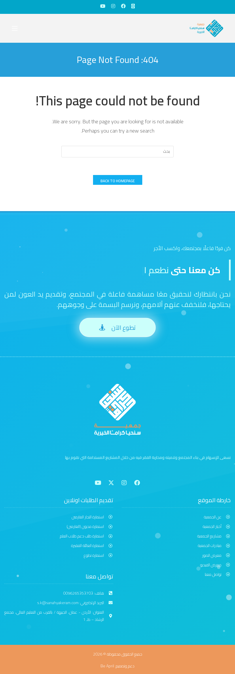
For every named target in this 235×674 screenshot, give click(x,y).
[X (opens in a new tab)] (133, 6)
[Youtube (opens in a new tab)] (102, 6)
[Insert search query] (117, 151)
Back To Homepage (118, 180)
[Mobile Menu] (15, 28)
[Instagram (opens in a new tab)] (113, 6)
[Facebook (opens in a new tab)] (123, 6)
